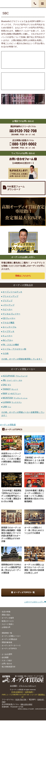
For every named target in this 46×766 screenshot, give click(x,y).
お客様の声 (6, 627)
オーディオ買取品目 (9, 639)
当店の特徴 (6, 612)
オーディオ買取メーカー (11, 636)
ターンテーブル (9, 327)
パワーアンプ (8, 305)
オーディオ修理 (8, 618)
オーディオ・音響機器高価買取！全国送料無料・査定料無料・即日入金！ (11, 3)
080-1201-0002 (26, 704)
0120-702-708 (20, 700)
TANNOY (10, 389)
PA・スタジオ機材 (11, 345)
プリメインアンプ (10, 296)
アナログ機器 (8, 323)
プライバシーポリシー (27, 686)
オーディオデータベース (11, 645)
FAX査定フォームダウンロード (16, 188)
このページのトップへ (34, 602)
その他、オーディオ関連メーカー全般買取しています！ (22, 413)
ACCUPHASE (15, 376)
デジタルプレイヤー (11, 314)
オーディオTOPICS (9, 648)
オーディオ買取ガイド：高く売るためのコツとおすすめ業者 (34, 530)
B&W (12, 393)
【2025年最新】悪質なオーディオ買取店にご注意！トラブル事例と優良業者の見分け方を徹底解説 (34, 495)
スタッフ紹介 (7, 660)
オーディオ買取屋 (8, 425)
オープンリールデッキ (12, 292)
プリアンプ (7, 301)
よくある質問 (7, 654)
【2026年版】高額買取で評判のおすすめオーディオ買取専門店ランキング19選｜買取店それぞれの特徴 (11, 495)
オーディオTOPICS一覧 (24, 592)
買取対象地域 (7, 642)
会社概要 (5, 657)
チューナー (7, 336)
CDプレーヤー (9, 318)
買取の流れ (6, 615)
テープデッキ (8, 331)
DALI (7, 385)
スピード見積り (8, 624)
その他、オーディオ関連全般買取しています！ (21, 359)
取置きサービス (8, 621)
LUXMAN (12, 402)
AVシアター (8, 340)
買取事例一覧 (7, 633)
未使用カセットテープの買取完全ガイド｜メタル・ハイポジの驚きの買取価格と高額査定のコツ (11, 458)
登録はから (23, 276)
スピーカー (7, 309)
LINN (7, 407)
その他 (5, 353)
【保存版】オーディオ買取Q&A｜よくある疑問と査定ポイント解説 (34, 460)
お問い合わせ (7, 664)
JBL (12, 380)
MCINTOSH (15, 398)
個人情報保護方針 (8, 667)
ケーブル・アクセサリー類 (14, 349)
